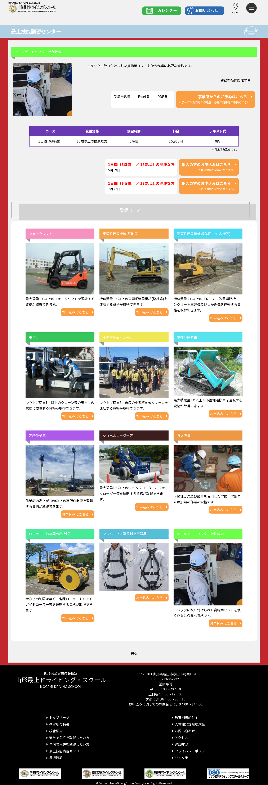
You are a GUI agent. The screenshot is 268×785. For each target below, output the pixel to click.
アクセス (179, 737)
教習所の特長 (57, 724)
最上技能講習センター (36, 31)
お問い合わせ (183, 730)
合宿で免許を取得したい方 (67, 744)
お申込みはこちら (77, 312)
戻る (134, 652)
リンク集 (179, 757)
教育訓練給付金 (184, 717)
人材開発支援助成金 (188, 724)
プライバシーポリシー (189, 750)
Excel (144, 96)
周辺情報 (54, 757)
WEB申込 (180, 744)
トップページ (57, 717)
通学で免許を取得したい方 (67, 737)
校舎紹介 (54, 730)
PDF (163, 96)
